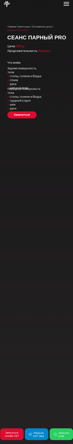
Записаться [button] (22, 114)
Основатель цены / (42, 26)
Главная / (13, 26)
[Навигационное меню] (66, 4)
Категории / (24, 26)
